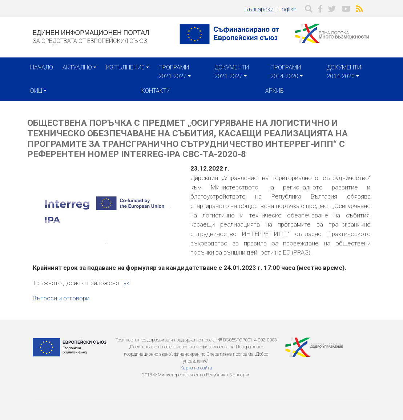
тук (125, 283)
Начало (41, 67)
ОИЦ (36, 90)
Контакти (155, 90)
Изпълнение (125, 67)
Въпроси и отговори (61, 298)
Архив (274, 90)
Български (259, 9)
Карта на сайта (196, 368)
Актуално (77, 67)
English (287, 9)
